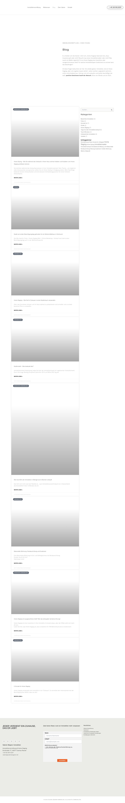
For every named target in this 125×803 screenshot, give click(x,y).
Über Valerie (61, 7)
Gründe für (84, 123)
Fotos (82, 121)
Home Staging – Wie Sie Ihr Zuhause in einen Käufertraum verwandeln (33, 301)
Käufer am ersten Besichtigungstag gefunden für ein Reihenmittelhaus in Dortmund (37, 235)
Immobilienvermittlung (34, 7)
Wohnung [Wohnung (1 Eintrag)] (108, 149)
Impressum (86, 727)
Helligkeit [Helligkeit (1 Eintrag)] (101, 143)
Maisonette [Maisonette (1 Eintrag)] (110, 147)
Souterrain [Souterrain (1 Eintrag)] (98, 149)
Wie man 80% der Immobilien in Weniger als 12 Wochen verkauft (32, 482)
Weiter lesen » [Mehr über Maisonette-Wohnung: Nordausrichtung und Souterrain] (18, 566)
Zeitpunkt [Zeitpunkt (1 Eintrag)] (87, 152)
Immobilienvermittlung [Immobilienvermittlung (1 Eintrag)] (97, 147)
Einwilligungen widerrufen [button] (89, 734)
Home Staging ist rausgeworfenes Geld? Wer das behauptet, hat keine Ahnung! (36, 622)
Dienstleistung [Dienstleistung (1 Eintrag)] (85, 143)
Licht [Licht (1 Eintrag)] (105, 147)
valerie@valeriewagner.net (10, 753)
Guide (82, 125)
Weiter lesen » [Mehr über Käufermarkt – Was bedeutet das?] (18, 378)
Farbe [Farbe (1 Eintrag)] (90, 143)
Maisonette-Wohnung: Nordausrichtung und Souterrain (29, 554)
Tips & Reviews (85, 132)
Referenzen (46, 7)
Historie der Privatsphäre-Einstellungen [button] (92, 732)
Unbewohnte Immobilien (87, 134)
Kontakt (70, 7)
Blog (54, 7)
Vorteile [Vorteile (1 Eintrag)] (103, 149)
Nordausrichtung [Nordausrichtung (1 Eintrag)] (85, 149)
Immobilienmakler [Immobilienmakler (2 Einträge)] (101, 145)
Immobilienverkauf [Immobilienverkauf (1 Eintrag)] (86, 147)
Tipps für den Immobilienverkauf (90, 130)
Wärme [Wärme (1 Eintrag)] (83, 152)
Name (46, 729)
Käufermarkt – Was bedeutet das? (23, 368)
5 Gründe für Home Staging (21, 690)
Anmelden (62, 757)
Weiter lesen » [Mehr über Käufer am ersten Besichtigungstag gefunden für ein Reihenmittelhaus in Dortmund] (18, 245)
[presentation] (58, 754)
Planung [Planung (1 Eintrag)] (92, 149)
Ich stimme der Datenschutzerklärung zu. (59, 744)
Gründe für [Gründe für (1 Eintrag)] (96, 143)
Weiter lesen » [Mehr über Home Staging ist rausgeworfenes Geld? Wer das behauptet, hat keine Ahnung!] (18, 634)
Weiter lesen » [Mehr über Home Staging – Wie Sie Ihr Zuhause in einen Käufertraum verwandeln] (18, 312)
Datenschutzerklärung (51, 745)
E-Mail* (47, 735)
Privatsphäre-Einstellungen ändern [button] (91, 730)
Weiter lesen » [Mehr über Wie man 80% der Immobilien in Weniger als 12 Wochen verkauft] (18, 492)
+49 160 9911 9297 (8, 751)
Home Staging (85, 128)
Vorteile (83, 137)
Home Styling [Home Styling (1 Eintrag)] (90, 145)
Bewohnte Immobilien (87, 119)
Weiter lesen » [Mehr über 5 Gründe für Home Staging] (18, 701)
